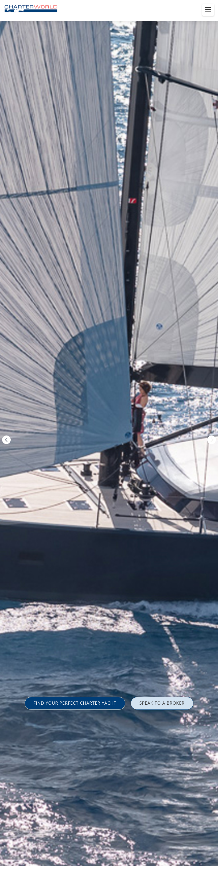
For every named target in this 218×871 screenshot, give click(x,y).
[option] (109, 435)
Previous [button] (6, 440)
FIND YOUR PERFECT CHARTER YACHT (74, 703)
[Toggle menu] (208, 10)
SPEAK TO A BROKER (162, 703)
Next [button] (211, 440)
